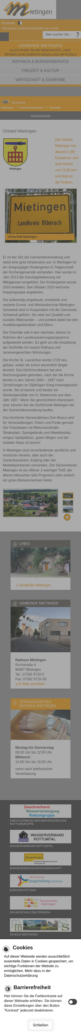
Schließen (40, 1025)
